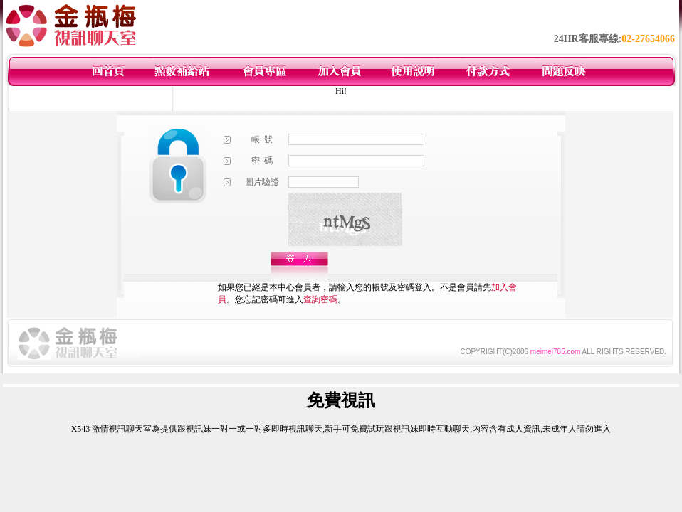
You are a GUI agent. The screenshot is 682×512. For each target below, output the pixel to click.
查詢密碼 (320, 299)
